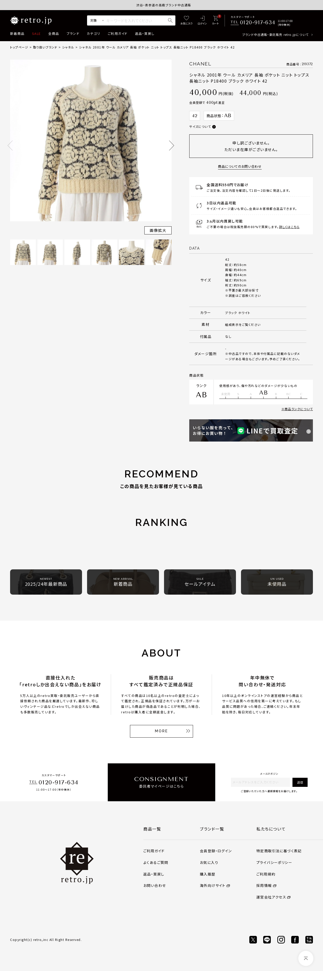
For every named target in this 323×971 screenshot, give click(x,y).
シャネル (68, 47)
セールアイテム (199, 582)
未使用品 (277, 582)
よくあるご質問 (155, 862)
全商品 (53, 33)
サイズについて (200, 126)
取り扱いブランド (45, 47)
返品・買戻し (145, 33)
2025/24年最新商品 (46, 582)
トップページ (19, 47)
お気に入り (209, 862)
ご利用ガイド (117, 33)
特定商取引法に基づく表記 (279, 850)
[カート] (215, 21)
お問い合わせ (154, 885)
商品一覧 (152, 829)
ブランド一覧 (212, 829)
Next (172, 145)
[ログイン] (202, 21)
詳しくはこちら (289, 227)
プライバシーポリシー (274, 862)
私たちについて (271, 829)
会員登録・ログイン (216, 850)
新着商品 (17, 33)
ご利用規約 (265, 874)
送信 (300, 782)
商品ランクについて (299, 409)
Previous (10, 145)
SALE (36, 33)
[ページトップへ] (305, 958)
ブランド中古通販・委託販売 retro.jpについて (275, 34)
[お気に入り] (186, 21)
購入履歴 (208, 874)
